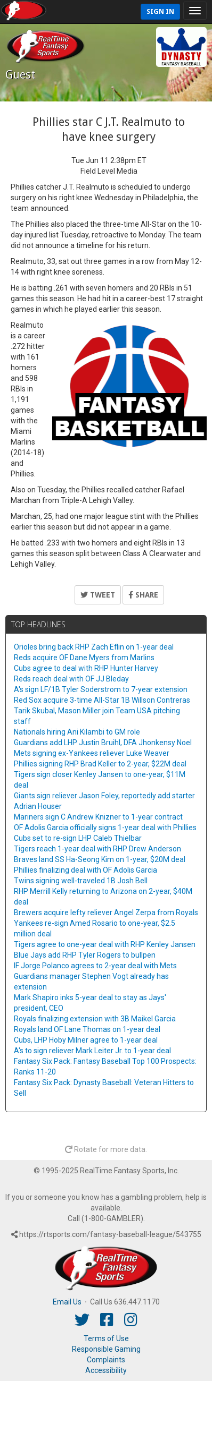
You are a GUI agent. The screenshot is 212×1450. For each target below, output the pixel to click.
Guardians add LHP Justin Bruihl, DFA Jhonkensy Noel (103, 742)
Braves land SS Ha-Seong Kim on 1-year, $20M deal (99, 859)
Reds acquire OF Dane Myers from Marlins (84, 657)
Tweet (97, 595)
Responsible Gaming (106, 1349)
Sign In (160, 11)
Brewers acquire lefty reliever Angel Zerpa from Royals (106, 912)
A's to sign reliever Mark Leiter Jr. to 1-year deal (92, 1050)
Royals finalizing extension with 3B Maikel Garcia (95, 1018)
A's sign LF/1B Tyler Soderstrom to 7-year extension (100, 689)
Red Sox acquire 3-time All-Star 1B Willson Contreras (102, 700)
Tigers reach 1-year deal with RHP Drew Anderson (97, 849)
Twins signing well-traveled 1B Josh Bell (81, 880)
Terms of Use (106, 1338)
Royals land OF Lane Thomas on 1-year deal (87, 1029)
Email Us (67, 1302)
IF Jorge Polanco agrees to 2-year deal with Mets (95, 965)
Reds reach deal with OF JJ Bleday (71, 679)
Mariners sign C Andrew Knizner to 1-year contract (98, 817)
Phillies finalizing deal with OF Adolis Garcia (85, 870)
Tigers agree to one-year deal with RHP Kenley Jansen (104, 944)
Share (143, 595)
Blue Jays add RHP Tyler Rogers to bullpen (85, 955)
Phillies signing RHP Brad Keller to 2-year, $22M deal (100, 764)
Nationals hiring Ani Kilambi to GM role (77, 732)
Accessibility (106, 1370)
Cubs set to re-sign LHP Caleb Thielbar (78, 838)
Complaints (106, 1359)
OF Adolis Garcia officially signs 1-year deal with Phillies (105, 827)
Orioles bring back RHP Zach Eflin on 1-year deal (94, 647)
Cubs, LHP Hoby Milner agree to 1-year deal (86, 1040)
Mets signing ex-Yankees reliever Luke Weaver (91, 753)
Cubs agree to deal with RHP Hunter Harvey (86, 668)
